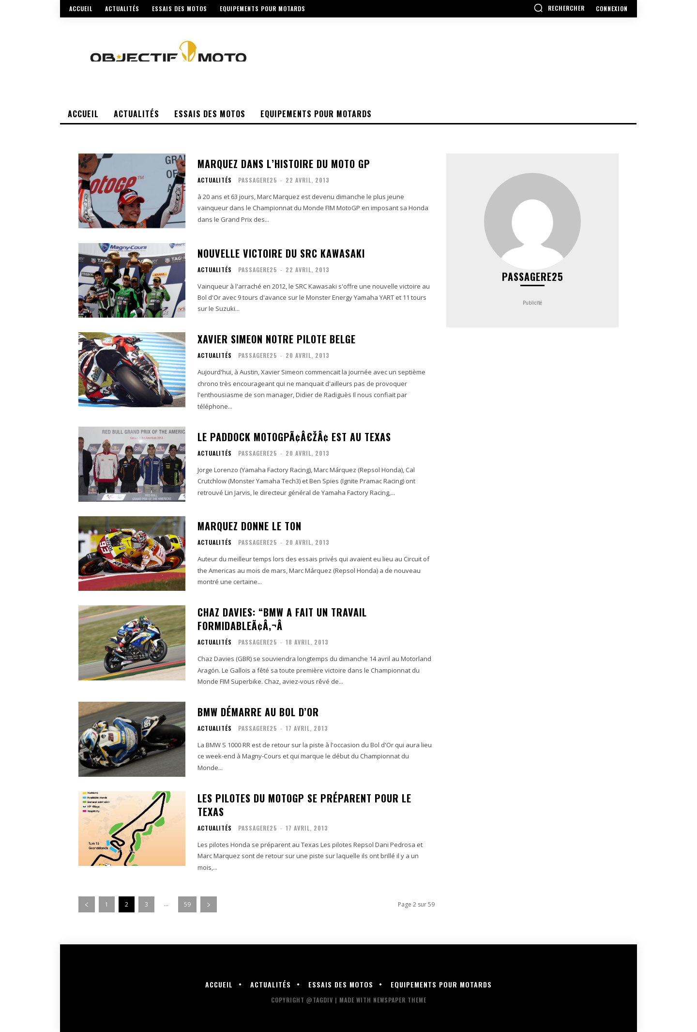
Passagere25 (257, 180)
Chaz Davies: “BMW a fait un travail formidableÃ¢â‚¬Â (282, 619)
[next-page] (208, 904)
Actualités (214, 180)
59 (187, 904)
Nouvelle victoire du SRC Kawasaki (281, 253)
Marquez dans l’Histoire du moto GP (283, 163)
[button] (559, 8)
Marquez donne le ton (249, 526)
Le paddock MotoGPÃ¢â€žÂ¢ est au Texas (294, 437)
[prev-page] (86, 904)
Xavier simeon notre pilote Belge (276, 339)
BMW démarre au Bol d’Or (258, 712)
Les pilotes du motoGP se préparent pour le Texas (304, 805)
